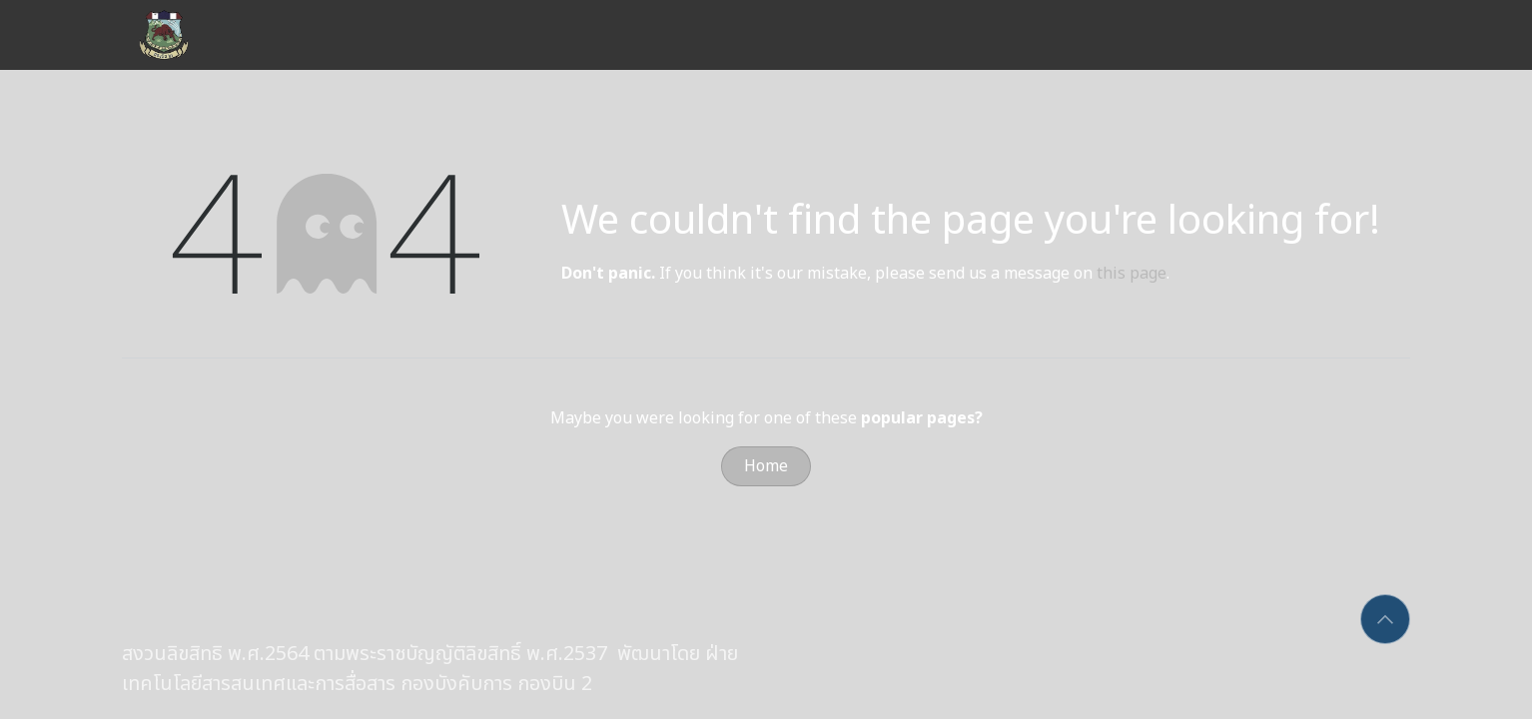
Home (766, 466)
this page (1131, 274)
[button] (1385, 619)
